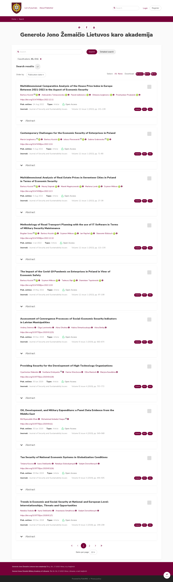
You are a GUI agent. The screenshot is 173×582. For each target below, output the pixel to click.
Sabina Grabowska (96, 139)
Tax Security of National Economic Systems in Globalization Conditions (64, 457)
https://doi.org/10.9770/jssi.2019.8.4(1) (36, 424)
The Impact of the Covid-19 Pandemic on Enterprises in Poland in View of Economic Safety (65, 273)
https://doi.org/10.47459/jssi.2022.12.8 (36, 285)
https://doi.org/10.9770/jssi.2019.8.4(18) (37, 377)
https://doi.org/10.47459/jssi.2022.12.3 (36, 191)
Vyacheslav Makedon (29, 372)
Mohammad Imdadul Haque (53, 419)
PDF (147, 74)
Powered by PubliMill (80, 579)
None (120, 73)
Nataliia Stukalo (27, 510)
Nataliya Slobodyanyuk (65, 463)
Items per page (82, 552)
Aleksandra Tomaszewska (53, 95)
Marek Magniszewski (70, 186)
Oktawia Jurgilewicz (100, 95)
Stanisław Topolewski (88, 280)
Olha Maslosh (91, 372)
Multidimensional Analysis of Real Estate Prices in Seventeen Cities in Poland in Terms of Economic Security (68, 179)
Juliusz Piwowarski (72, 139)
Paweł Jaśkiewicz (78, 95)
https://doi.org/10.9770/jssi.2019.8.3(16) (37, 468)
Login (145, 8)
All (115, 73)
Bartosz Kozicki (26, 95)
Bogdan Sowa (26, 233)
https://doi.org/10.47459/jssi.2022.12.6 (36, 144)
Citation (139, 74)
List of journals (31, 8)
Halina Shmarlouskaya (81, 327)
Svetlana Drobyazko (51, 372)
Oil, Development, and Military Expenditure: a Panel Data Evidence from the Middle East (67, 412)
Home (14, 19)
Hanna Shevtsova (73, 372)
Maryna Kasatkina (108, 372)
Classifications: (28, 59)
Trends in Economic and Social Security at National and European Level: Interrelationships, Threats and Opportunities (64, 503)
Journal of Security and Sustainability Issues (48, 109)
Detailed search (107, 52)
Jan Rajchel (85, 233)
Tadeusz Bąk (67, 280)
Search (92, 52)
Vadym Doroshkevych (88, 463)
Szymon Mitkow (111, 186)
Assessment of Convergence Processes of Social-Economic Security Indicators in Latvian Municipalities (68, 320)
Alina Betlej (99, 327)
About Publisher (46, 8)
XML (154, 74)
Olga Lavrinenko (45, 327)
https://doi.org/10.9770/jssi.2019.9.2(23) (37, 332)
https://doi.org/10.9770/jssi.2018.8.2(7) (36, 515)
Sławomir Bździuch (104, 233)
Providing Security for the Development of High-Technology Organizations (66, 365)
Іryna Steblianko (44, 463)
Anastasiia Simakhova (65, 510)
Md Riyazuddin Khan (29, 419)
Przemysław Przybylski (125, 95)
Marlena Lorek (91, 186)
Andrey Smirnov (27, 327)
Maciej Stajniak (48, 186)
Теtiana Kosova (27, 463)
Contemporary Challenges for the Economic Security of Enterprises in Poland (67, 133)
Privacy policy (96, 579)
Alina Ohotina (61, 327)
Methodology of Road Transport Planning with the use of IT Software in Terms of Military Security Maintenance (69, 226)
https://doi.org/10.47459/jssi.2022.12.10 (37, 238)
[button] (155, 8)
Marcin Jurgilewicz (28, 139)
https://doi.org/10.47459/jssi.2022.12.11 (37, 99)
